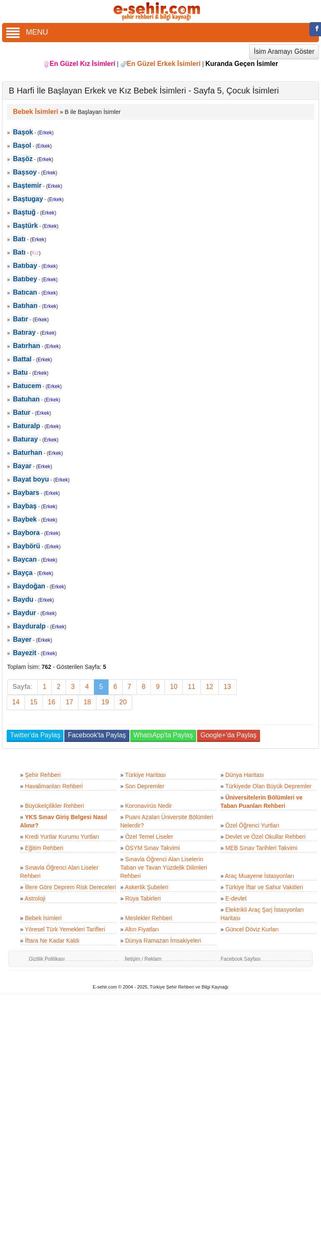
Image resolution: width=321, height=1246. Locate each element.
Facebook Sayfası (240, 959)
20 (123, 702)
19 (105, 702)
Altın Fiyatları (142, 929)
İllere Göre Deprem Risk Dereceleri (70, 887)
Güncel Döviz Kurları (252, 929)
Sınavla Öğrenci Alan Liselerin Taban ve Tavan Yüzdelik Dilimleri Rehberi (163, 867)
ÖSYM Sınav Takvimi (152, 848)
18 (87, 702)
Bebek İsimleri (43, 918)
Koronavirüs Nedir (148, 805)
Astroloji (35, 898)
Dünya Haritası (244, 775)
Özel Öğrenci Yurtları (252, 825)
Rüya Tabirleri (143, 898)
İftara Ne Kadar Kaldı (52, 940)
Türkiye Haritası (145, 775)
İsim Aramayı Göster (284, 51)
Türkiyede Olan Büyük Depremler (268, 786)
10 (173, 686)
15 (34, 702)
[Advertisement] (280, 423)
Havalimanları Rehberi (54, 786)
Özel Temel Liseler (149, 836)
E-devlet (236, 898)
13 (227, 686)
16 (52, 702)
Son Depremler (144, 786)
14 (16, 702)
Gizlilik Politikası (47, 959)
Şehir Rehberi (43, 775)
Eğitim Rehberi (44, 848)
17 (69, 702)
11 (191, 686)
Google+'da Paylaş (228, 735)
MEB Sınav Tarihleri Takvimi (261, 848)
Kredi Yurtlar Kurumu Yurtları (62, 836)
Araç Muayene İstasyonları (259, 876)
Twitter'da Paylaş (35, 735)
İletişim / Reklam (143, 959)
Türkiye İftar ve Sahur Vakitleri (264, 887)
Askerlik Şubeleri (146, 887)
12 (209, 686)
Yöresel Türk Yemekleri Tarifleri (65, 929)
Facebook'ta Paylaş (97, 735)
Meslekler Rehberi (148, 918)
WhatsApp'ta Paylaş (163, 735)
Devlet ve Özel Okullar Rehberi (265, 836)
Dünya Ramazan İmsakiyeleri (163, 940)
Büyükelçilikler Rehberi (54, 805)
